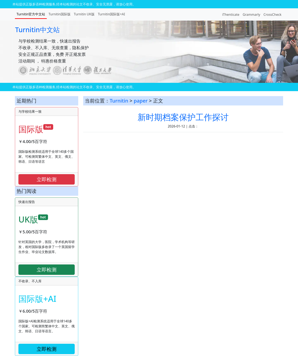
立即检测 (46, 179)
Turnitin (119, 100)
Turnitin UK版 (84, 14)
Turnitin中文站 (37, 29)
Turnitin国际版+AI (111, 14)
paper (141, 100)
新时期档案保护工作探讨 (183, 117)
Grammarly (251, 14)
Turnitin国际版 (59, 14)
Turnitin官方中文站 (31, 14)
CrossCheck (272, 14)
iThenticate (230, 14)
